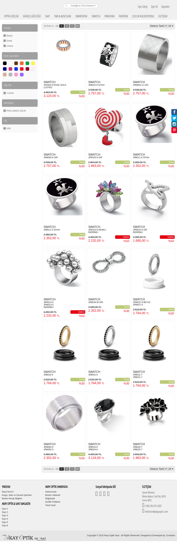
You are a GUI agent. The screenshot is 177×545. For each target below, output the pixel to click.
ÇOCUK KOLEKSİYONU (143, 16)
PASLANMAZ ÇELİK (16, 111)
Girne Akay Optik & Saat (25, 6)
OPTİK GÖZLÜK (11, 16)
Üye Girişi (142, 6)
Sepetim (165, 6)
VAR (9, 128)
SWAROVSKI (81, 16)
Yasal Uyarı (50, 505)
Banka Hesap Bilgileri (12, 498)
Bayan (10, 35)
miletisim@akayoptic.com (156, 512)
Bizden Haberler (52, 495)
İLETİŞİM (162, 16)
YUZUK (10, 93)
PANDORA (110, 16)
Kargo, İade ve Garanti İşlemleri (17, 495)
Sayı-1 (5, 509)
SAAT (47, 16)
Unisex (10, 46)
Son (77, 26)
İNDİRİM (123, 16)
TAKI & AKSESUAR (62, 16)
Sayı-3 (5, 515)
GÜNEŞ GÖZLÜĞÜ (32, 16)
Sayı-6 (5, 525)
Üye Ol (154, 6)
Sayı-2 (5, 512)
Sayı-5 (5, 522)
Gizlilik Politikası (52, 502)
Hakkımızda (50, 492)
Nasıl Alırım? (8, 492)
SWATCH (96, 16)
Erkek (9, 41)
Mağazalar (50, 498)
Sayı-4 (5, 519)
